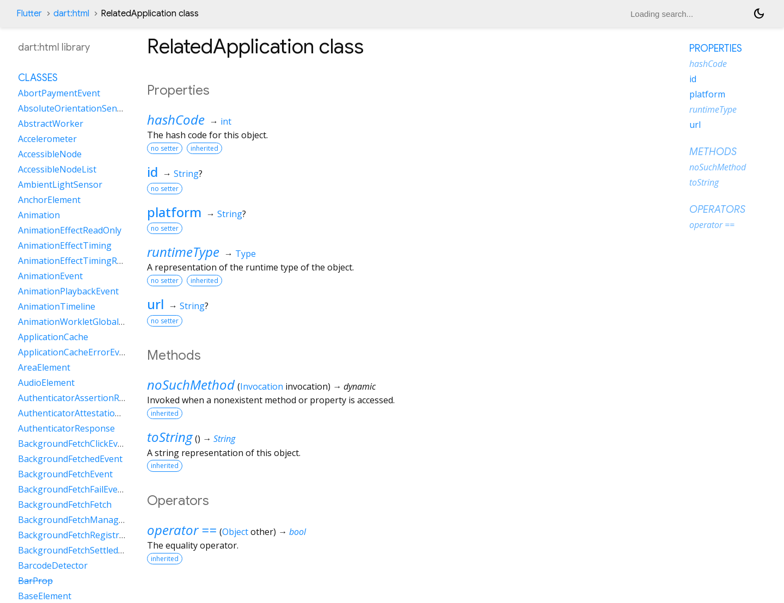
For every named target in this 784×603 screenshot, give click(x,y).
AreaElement (44, 367)
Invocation (261, 386)
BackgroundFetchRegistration (79, 535)
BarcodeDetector (53, 565)
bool (297, 532)
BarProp (35, 581)
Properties (715, 48)
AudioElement (46, 383)
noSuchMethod (191, 384)
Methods (713, 152)
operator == (182, 530)
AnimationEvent (50, 276)
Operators (717, 210)
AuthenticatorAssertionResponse (86, 398)
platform (174, 212)
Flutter (29, 13)
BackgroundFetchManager (72, 520)
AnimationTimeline (56, 306)
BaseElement (44, 596)
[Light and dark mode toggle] (759, 13)
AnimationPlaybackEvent (68, 291)
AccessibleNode (50, 154)
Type (245, 254)
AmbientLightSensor (60, 184)
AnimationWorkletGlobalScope (80, 322)
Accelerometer (47, 139)
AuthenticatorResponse (66, 428)
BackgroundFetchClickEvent (74, 444)
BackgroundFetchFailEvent (72, 489)
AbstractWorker (50, 124)
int (225, 121)
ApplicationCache (53, 337)
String (186, 174)
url (155, 304)
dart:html (71, 13)
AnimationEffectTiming (65, 245)
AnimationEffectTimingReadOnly (84, 261)
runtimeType (183, 252)
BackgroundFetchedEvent (70, 459)
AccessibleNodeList (57, 169)
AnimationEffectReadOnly (69, 230)
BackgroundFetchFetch (65, 504)
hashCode (176, 119)
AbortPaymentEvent (59, 93)
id (152, 172)
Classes (38, 78)
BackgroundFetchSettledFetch (79, 550)
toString (169, 437)
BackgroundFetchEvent (65, 474)
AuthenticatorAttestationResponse (89, 413)
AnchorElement (49, 200)
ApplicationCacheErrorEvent (75, 352)
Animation (39, 215)
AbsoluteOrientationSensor (74, 108)
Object (235, 532)
